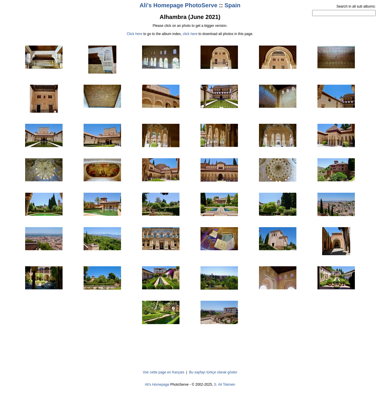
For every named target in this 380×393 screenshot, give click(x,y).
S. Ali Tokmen (224, 384)
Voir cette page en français (163, 372)
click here (190, 34)
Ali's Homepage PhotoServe (178, 5)
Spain (232, 5)
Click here (134, 34)
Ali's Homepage (157, 384)
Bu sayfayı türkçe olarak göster (213, 372)
